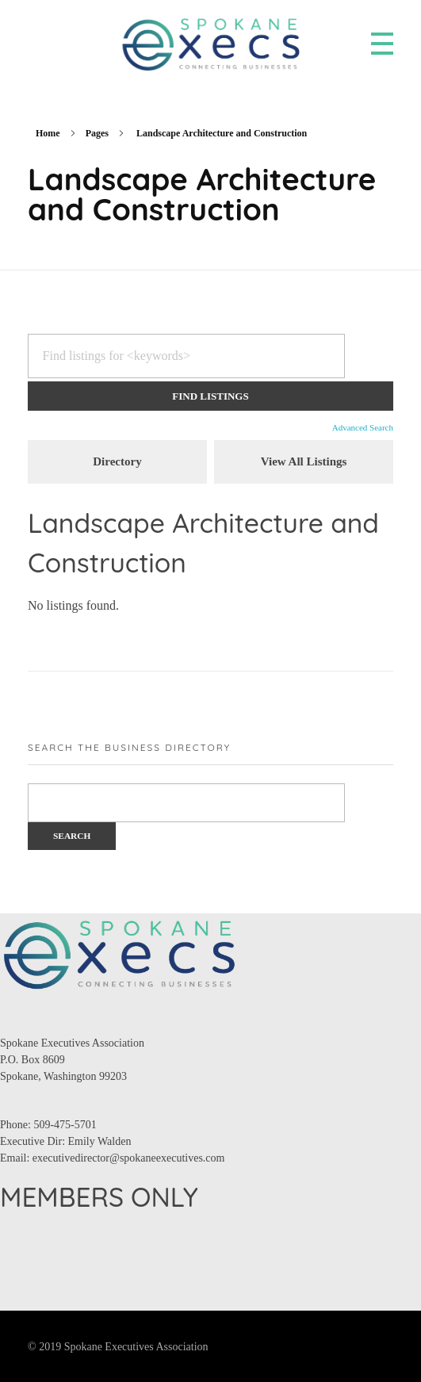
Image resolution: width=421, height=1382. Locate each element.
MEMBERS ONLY (99, 1197)
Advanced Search (362, 427)
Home (48, 133)
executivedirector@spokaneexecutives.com (129, 1158)
